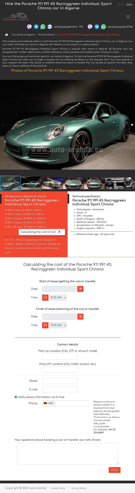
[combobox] (48, 403)
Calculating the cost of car (41, 232)
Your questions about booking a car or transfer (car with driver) (57, 439)
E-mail (33, 389)
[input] (60, 289)
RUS (121, 4)
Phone (33, 403)
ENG (129, 4)
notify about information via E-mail (39, 397)
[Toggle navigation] (127, 17)
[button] (132, 124)
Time (34, 297)
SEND (115, 470)
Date (34, 289)
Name (33, 380)
